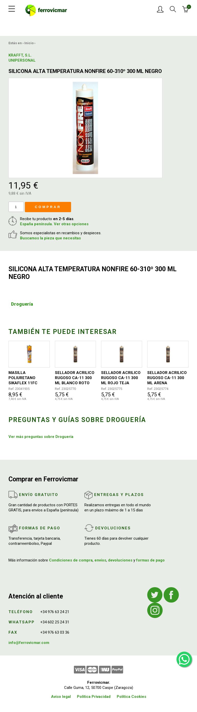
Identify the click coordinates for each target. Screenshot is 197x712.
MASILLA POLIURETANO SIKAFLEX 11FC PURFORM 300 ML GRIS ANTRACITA (25, 378)
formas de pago (150, 560)
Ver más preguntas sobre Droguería (40, 436)
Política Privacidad (94, 696)
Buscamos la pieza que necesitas (50, 238)
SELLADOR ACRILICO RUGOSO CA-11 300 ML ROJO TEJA (121, 377)
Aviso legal (61, 696)
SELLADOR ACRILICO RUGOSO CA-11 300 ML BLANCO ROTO (74, 377)
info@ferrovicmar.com (28, 642)
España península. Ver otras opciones (54, 224)
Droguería (22, 304)
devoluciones (120, 560)
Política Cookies (131, 696)
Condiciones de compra (71, 560)
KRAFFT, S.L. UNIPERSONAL (21, 58)
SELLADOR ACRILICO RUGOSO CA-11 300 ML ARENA (167, 377)
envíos (100, 560)
